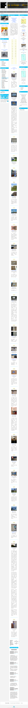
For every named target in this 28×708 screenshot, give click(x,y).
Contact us (3, 91)
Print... (16, 643)
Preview (15, 643)
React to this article (14, 649)
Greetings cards (4, 73)
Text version (3, 92)
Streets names (12, 15)
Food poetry (3, 74)
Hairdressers (3, 75)
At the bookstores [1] (4, 42)
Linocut (4, 46)
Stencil (4, 45)
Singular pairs (3, 76)
